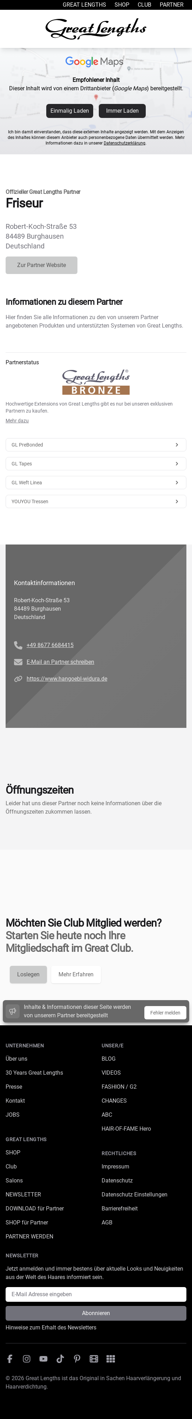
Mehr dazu (17, 420)
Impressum (115, 1166)
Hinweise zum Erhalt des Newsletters (51, 1327)
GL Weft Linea (96, 482)
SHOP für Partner (27, 1222)
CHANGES (114, 1100)
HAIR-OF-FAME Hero (126, 1128)
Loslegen (28, 974)
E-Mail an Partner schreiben (60, 662)
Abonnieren (96, 1313)
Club (144, 4)
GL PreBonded (96, 444)
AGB (107, 1222)
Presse (14, 1086)
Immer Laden (122, 110)
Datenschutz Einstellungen (134, 1194)
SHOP (13, 1152)
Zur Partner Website (41, 265)
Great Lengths (84, 4)
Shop (122, 4)
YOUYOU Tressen (96, 501)
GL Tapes (96, 463)
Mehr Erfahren (76, 974)
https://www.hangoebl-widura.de (67, 678)
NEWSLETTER (23, 1194)
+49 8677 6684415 (50, 645)
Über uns (16, 1058)
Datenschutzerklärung (124, 143)
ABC (107, 1114)
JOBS (13, 1114)
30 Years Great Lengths (34, 1072)
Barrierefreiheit (120, 1208)
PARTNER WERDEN (29, 1236)
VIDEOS (111, 1072)
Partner (172, 4)
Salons (14, 1180)
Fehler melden (165, 1013)
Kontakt (15, 1100)
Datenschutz (117, 1180)
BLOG (109, 1058)
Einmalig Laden (69, 110)
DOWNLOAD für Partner (35, 1208)
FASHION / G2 (119, 1086)
